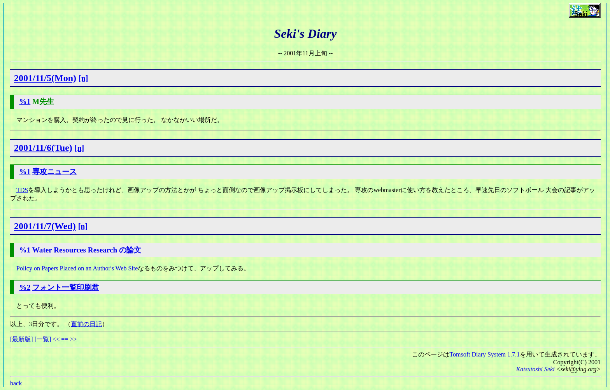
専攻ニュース (54, 172)
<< (56, 339)
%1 (24, 101)
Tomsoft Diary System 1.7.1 (484, 354)
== (64, 339)
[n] (83, 78)
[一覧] (43, 339)
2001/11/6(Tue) (43, 148)
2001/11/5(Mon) (45, 78)
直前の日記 (86, 324)
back (16, 383)
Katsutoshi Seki (535, 369)
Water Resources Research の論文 (86, 250)
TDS (22, 190)
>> (73, 339)
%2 (24, 287)
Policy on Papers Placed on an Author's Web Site (77, 268)
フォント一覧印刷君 (65, 287)
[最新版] (21, 339)
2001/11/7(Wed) (45, 226)
